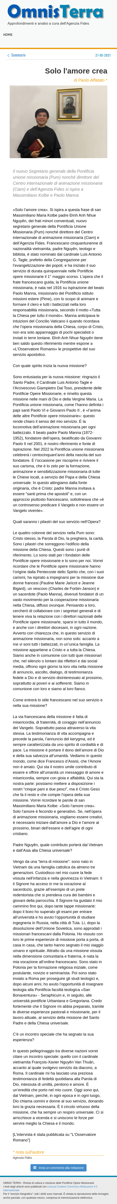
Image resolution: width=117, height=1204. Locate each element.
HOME (8, 35)
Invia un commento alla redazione (58, 1168)
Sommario (16, 55)
